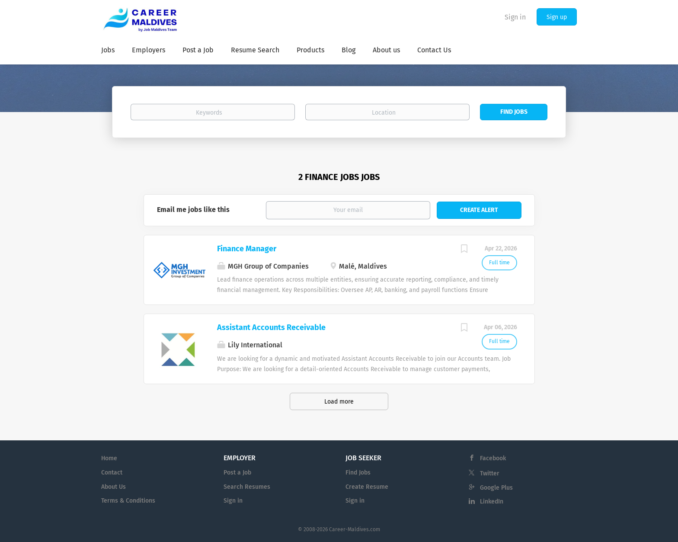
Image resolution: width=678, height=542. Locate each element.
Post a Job (237, 472)
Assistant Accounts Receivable (271, 327)
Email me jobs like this (193, 209)
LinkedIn (491, 501)
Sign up (557, 17)
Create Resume (366, 487)
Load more (339, 401)
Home (109, 458)
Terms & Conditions (128, 500)
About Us (113, 487)
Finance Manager (246, 248)
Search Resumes (247, 487)
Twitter (489, 473)
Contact (111, 472)
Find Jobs (514, 111)
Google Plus (496, 487)
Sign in (515, 17)
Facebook (493, 458)
